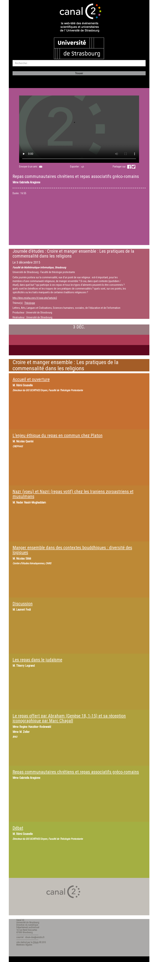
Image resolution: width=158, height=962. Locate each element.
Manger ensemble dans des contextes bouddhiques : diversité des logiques (72, 550)
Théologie (29, 302)
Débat (18, 828)
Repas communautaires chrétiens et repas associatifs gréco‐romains (76, 772)
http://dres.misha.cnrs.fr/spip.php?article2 (35, 297)
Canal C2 (20, 920)
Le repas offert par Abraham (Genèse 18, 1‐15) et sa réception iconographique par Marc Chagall (69, 718)
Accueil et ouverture (31, 379)
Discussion (23, 603)
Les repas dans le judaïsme (37, 659)
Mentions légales (24, 944)
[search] (79, 63)
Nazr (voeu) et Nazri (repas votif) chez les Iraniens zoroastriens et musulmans (73, 494)
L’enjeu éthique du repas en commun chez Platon (58, 435)
